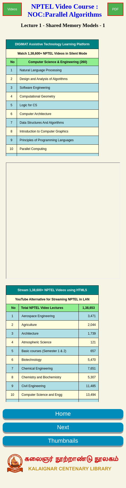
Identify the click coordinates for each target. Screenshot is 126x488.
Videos (12, 9)
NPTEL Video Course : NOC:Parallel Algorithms (65, 10)
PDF (115, 9)
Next (63, 427)
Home (63, 413)
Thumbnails (63, 440)
